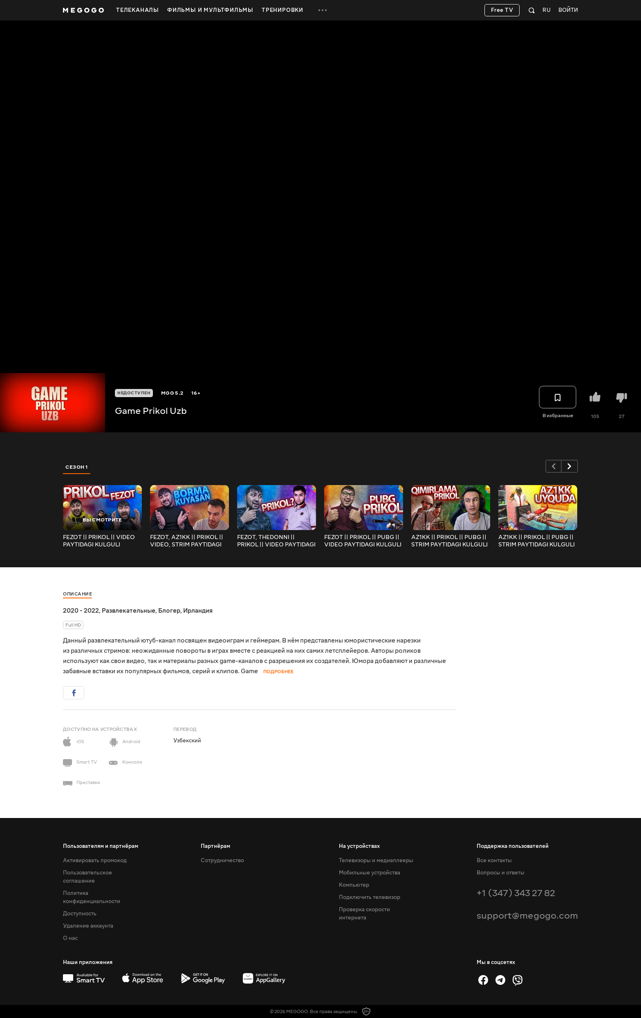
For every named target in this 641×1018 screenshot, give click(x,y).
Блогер (169, 611)
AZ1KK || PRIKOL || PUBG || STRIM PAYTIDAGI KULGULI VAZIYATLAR (449, 541)
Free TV (502, 10)
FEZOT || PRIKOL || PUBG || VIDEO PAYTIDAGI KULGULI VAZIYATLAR (362, 541)
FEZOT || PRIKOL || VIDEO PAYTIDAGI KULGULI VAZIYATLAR (99, 541)
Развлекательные (128, 611)
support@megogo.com (527, 915)
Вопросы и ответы (500, 872)
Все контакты (494, 860)
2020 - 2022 (81, 611)
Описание (77, 594)
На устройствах (359, 846)
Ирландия (198, 611)
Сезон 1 (76, 467)
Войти (568, 10)
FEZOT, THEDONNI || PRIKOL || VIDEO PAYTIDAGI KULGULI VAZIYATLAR (276, 541)
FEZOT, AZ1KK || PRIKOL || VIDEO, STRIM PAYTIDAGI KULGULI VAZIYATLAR (186, 541)
